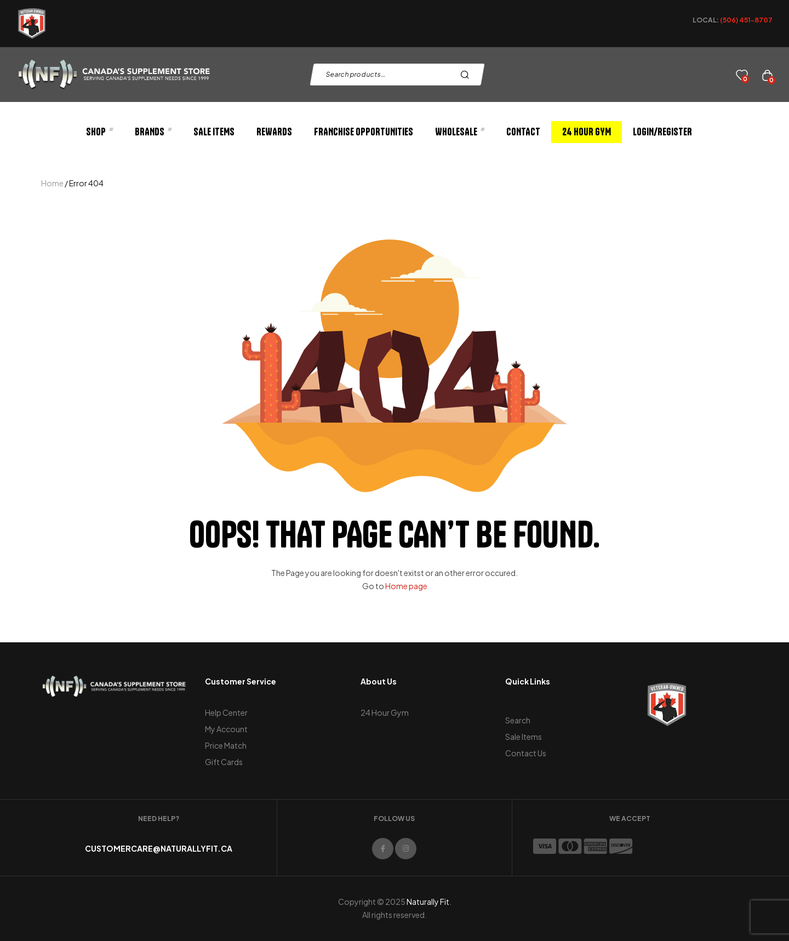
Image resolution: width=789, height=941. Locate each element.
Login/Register (662, 132)
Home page (406, 586)
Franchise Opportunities (363, 132)
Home (52, 183)
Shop (99, 132)
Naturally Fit (428, 901)
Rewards (274, 132)
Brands (153, 132)
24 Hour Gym (586, 132)
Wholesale (459, 132)
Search (468, 74)
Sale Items (214, 132)
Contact (523, 132)
